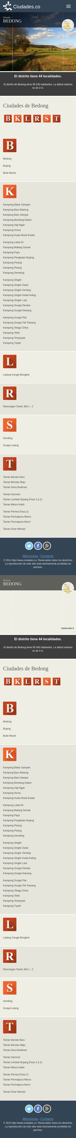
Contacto (47, 556)
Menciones (30, 556)
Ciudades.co (26, 6)
